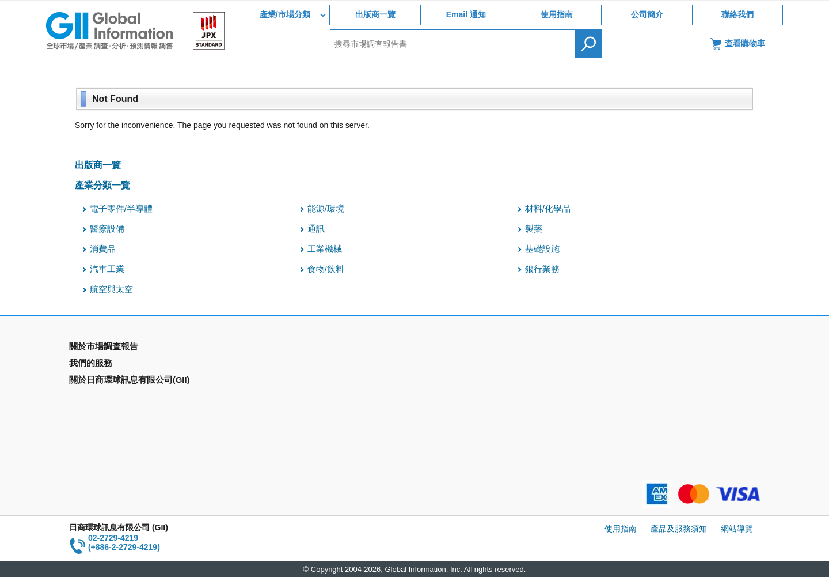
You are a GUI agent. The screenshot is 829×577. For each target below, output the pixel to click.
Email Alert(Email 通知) (285, 364)
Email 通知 (466, 14)
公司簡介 (647, 14)
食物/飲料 (325, 269)
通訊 (316, 228)
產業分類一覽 (102, 185)
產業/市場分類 (285, 14)
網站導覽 (737, 528)
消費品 (103, 249)
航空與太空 (111, 289)
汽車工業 (107, 269)
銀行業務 (542, 269)
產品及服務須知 (679, 528)
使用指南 (557, 14)
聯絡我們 (737, 14)
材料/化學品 (548, 208)
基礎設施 (542, 249)
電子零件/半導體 (121, 208)
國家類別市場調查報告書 (113, 381)
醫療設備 (107, 228)
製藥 (533, 228)
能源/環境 (325, 208)
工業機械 (324, 249)
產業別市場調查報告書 (109, 364)
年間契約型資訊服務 (105, 398)
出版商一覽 (375, 14)
